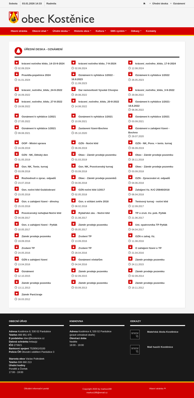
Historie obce (82, 31)
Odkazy (136, 31)
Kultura (101, 31)
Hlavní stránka (19, 31)
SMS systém (118, 31)
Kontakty (151, 31)
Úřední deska (159, 3)
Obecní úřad (40, 31)
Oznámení (178, 3)
